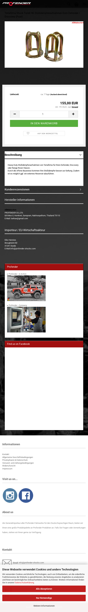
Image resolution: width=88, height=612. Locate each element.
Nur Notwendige (44, 598)
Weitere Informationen (44, 606)
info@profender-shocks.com (31, 563)
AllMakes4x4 (77, 22)
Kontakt (5, 454)
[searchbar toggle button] (69, 4)
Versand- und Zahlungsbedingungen (18, 463)
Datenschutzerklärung (24, 582)
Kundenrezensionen (17, 189)
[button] (14, 114)
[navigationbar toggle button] (84, 4)
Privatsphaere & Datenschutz (15, 460)
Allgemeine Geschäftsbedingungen (17, 457)
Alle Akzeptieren (44, 589)
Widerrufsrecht (8, 466)
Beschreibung (13, 154)
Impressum (7, 469)
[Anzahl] (44, 114)
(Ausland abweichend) (58, 95)
